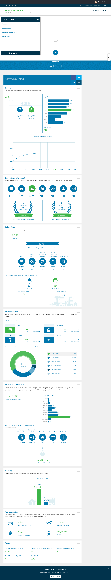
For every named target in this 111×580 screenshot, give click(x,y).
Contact (90, 5)
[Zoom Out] (109, 57)
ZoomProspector (14, 10)
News (85, 5)
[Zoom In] (109, 55)
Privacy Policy (97, 5)
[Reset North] (109, 60)
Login (104, 5)
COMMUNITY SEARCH (99, 10)
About (81, 5)
